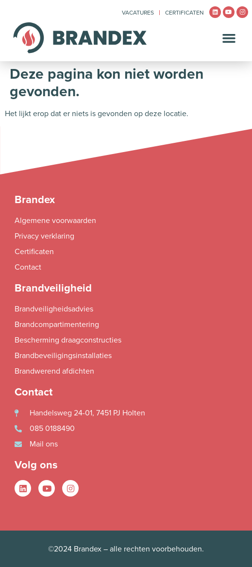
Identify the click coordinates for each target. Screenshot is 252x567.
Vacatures (138, 12)
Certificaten (184, 12)
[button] (229, 38)
